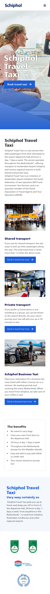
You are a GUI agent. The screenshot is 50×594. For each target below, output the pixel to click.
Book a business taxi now (19, 401)
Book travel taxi (19, 84)
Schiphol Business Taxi (21, 374)
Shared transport (17, 238)
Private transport (18, 304)
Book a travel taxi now (18, 259)
